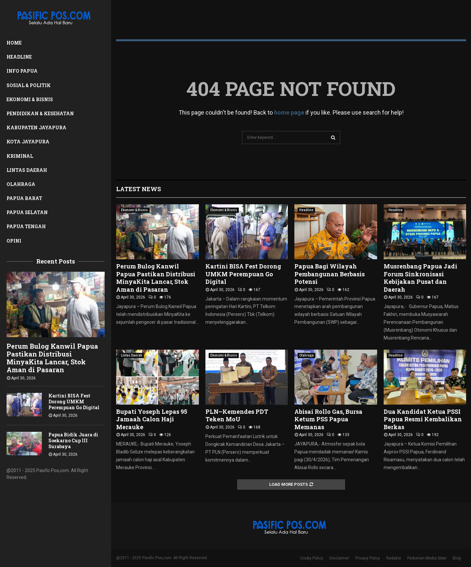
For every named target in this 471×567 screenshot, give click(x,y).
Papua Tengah (26, 226)
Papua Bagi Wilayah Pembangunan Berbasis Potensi (329, 273)
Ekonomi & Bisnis (30, 99)
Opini (14, 241)
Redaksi (393, 558)
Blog (457, 558)
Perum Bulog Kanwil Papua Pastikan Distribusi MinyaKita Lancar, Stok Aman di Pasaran (52, 358)
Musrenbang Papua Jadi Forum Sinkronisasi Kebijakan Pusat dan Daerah (420, 277)
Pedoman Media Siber (426, 558)
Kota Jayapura (28, 141)
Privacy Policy (367, 558)
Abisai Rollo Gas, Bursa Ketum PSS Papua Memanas (328, 419)
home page (289, 112)
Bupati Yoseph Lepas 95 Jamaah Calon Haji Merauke (151, 419)
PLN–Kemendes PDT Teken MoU (236, 415)
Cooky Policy (311, 558)
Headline (19, 57)
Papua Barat (24, 198)
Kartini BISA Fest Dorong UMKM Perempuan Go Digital (73, 402)
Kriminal (20, 156)
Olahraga (21, 184)
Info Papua (22, 71)
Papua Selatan (27, 212)
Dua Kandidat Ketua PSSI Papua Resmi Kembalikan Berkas (423, 419)
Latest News (138, 189)
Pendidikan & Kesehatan (40, 113)
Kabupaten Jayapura (36, 127)
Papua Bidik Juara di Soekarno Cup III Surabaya (73, 440)
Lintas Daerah (27, 170)
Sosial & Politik (29, 85)
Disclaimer (339, 558)
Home (14, 43)
